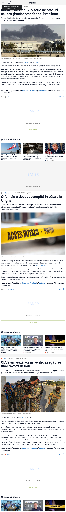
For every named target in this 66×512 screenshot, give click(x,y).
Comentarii (33, 130)
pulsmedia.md (41, 265)
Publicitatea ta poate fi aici (33, 123)
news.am (38, 62)
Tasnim (25, 62)
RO (9, 2)
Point (4, 359)
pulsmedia (7, 193)
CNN (22, 417)
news (9, 97)
